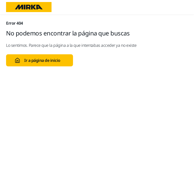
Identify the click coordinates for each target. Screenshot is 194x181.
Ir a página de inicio (37, 60)
